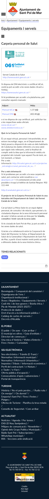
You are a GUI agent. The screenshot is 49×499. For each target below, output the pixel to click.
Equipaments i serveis (29, 20)
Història (5, 390)
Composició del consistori (29, 291)
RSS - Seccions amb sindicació (17, 438)
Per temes (27, 420)
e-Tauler (5, 369)
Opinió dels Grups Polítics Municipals (20, 429)
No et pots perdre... (22, 390)
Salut (4, 257)
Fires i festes (8, 342)
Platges (5, 399)
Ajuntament (12, 20)
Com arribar (32, 408)
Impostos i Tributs (10, 363)
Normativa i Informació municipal (18, 357)
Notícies (5, 420)
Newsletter (34, 426)
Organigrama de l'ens (12, 294)
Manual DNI (7, 114)
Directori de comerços (13, 336)
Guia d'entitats (31, 333)
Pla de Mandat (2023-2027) (15, 306)
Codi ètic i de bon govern (14, 303)
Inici (3, 20)
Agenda (16, 420)
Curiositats (22, 342)
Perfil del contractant (12, 366)
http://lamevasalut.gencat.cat (16, 77)
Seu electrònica (9, 354)
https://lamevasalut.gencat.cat (15, 92)
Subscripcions (26, 432)
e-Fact (15, 369)
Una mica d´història (11, 339)
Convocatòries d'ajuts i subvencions (19, 375)
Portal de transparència (13, 378)
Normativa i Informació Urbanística (19, 360)
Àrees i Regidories (10, 300)
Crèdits (24, 486)
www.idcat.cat (8, 125)
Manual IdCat (8, 109)
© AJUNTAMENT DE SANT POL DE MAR (24, 465)
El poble (5, 330)
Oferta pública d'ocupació (14, 372)
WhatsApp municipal (12, 435)
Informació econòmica (33, 363)
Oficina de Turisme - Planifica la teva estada (23, 402)
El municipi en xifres (11, 333)
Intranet (24, 491)
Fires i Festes (29, 396)
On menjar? (7, 393)
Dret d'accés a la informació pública (19, 312)
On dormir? (21, 393)
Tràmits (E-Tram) (28, 354)
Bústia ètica (36, 303)
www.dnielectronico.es (12, 127)
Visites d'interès (32, 339)
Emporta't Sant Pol (11, 396)
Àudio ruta (39, 390)
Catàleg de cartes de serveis (16, 316)
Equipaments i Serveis (33, 300)
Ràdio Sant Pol (8, 432)
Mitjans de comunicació (13, 426)
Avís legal (24, 489)
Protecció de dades (11, 309)
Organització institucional (14, 297)
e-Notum (30, 366)
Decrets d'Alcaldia (10, 319)
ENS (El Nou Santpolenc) (14, 423)
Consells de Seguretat (12, 408)
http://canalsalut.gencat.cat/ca (15, 190)
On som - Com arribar (23, 330)
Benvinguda (7, 291)
